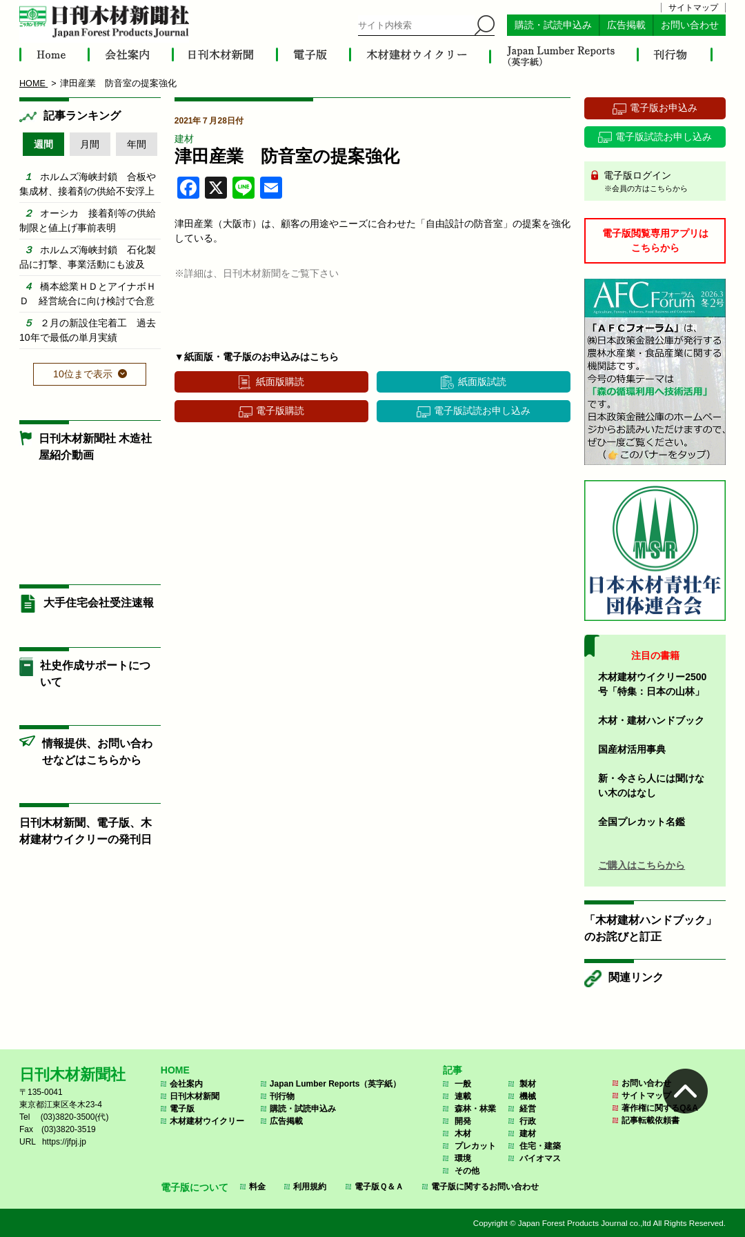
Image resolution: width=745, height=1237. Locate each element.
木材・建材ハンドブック (651, 720)
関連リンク (636, 977)
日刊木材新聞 (194, 1096)
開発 (463, 1121)
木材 (463, 1133)
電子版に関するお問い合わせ (485, 1186)
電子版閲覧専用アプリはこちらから (655, 240)
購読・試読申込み (553, 25)
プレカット (475, 1146)
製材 (527, 1084)
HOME (175, 1070)
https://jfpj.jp (64, 1142)
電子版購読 (280, 410)
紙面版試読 (482, 381)
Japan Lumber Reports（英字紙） (335, 1084)
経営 (527, 1109)
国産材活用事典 (632, 749)
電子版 (182, 1109)
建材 (184, 138)
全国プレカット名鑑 (641, 821)
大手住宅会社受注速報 (98, 602)
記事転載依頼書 (650, 1120)
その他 (467, 1171)
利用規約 (309, 1186)
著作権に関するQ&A (660, 1108)
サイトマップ (693, 7)
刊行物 (282, 1096)
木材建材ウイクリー (207, 1121)
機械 (527, 1096)
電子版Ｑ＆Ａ (379, 1186)
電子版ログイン (660, 182)
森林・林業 (475, 1109)
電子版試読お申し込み (482, 410)
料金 (257, 1186)
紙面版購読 (280, 381)
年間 (136, 144)
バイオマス (540, 1158)
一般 (463, 1084)
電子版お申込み (663, 107)
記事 (452, 1070)
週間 (43, 144)
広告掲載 (626, 25)
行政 (527, 1121)
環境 (463, 1158)
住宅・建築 (540, 1146)
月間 (89, 144)
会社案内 (186, 1084)
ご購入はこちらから (641, 865)
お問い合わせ (690, 25)
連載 (463, 1096)
